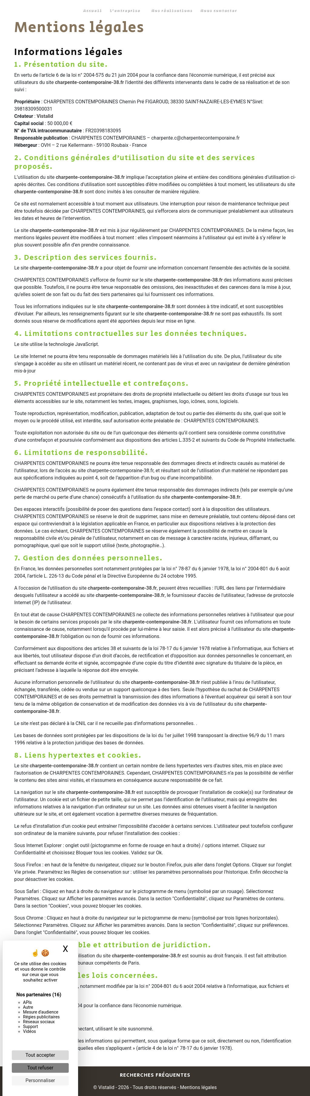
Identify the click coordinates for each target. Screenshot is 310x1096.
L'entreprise (125, 10)
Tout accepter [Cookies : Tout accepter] (40, 1055)
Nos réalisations (171, 10)
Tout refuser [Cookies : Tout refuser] (40, 1068)
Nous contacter (218, 10)
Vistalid (45, 116)
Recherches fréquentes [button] (155, 1075)
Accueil (92, 10)
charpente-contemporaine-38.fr (89, 82)
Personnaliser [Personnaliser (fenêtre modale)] (40, 1080)
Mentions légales (198, 1087)
